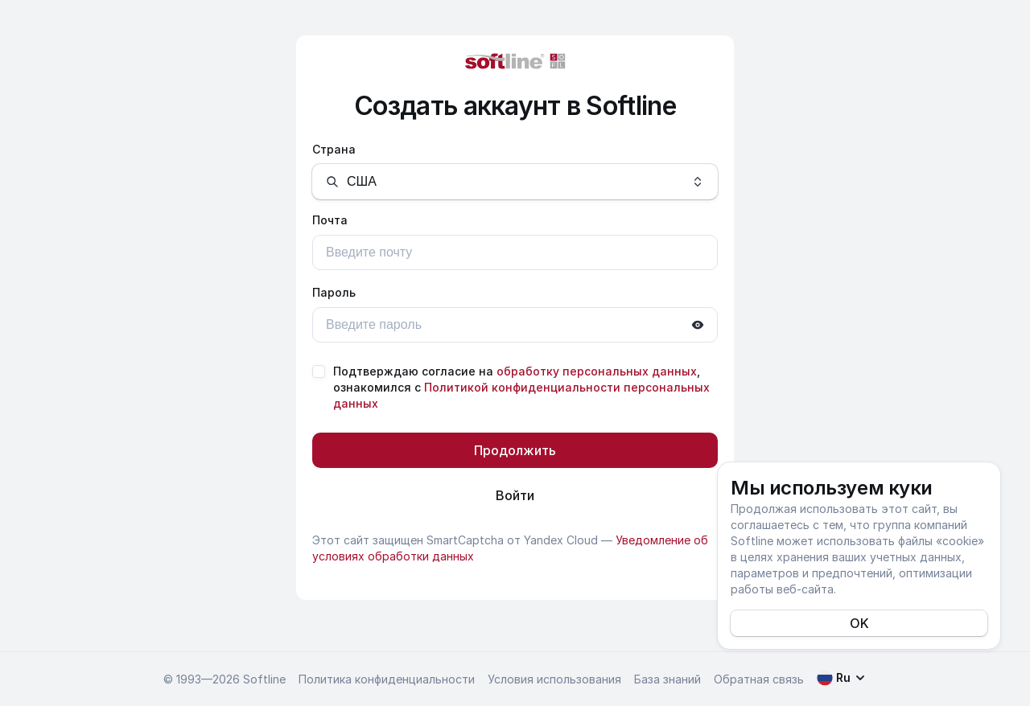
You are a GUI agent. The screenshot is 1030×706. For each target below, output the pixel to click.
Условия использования (554, 679)
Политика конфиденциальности (387, 679)
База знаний (667, 679)
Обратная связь (759, 679)
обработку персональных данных (596, 371)
